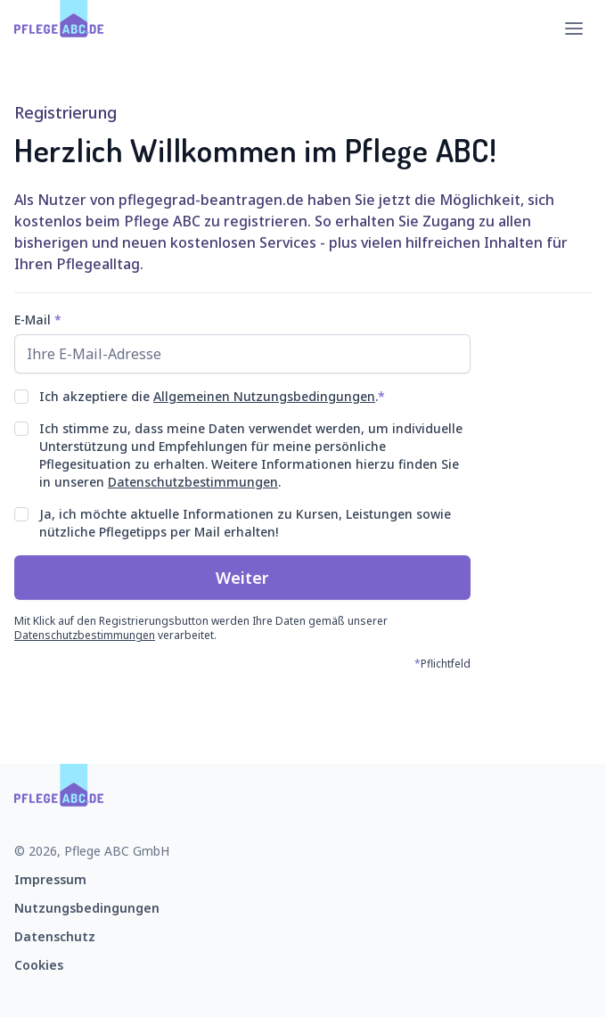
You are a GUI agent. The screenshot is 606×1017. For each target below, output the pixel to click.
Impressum (50, 879)
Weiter (242, 577)
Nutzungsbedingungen (87, 907)
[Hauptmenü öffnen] (574, 28)
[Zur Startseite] (59, 28)
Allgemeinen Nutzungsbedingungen (264, 396)
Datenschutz (54, 936)
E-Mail (37, 319)
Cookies (38, 964)
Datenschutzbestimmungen (193, 481)
